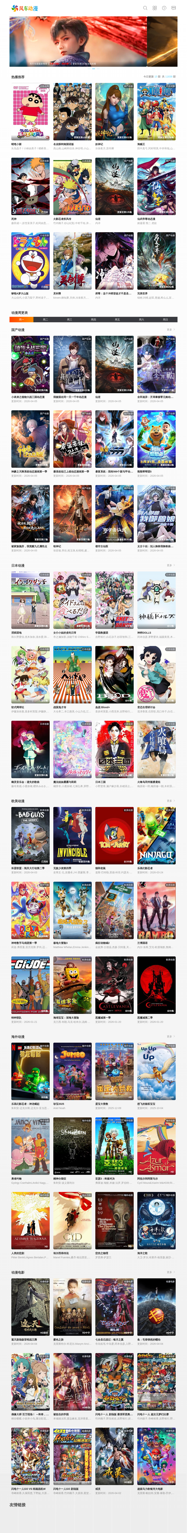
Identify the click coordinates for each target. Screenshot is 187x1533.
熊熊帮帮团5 (144, 471)
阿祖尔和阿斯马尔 (147, 1178)
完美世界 (142, 293)
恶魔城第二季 (145, 1017)
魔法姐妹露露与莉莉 (64, 782)
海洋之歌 (142, 1253)
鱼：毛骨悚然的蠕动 (148, 1339)
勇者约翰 (16, 1178)
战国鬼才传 (59, 707)
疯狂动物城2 (102, 942)
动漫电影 (17, 1272)
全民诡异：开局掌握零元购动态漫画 (157, 397)
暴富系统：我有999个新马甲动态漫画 (116, 471)
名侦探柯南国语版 (63, 144)
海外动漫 (17, 1037)
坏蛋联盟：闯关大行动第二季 (28, 868)
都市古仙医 (101, 546)
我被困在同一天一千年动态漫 (70, 397)
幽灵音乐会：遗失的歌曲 (25, 782)
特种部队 (16, 1017)
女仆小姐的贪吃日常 (64, 632)
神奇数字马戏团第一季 (24, 942)
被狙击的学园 (61, 1414)
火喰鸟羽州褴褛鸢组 (148, 782)
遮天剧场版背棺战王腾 (24, 1339)
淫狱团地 (16, 632)
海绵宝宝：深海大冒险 (66, 1017)
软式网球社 (17, 707)
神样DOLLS (144, 632)
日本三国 (100, 782)
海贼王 (141, 144)
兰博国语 (142, 942)
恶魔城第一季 (103, 1017)
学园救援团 (101, 632)
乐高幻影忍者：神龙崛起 (25, 1103)
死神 (13, 218)
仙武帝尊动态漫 (146, 218)
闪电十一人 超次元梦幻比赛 (153, 1414)
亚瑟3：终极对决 (105, 1178)
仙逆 (97, 218)
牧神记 (57, 546)
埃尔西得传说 (61, 1253)
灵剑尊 (57, 293)
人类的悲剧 (17, 1253)
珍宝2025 (58, 1103)
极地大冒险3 (60, 942)
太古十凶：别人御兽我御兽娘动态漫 (157, 546)
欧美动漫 (17, 801)
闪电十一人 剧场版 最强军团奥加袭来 (116, 1414)
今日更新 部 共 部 (160, 76)
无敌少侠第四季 (62, 868)
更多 (171, 329)
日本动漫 (17, 565)
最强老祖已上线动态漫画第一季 (71, 471)
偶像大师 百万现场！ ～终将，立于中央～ (35, 1414)
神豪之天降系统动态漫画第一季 (29, 471)
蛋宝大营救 (101, 1103)
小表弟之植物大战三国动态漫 (28, 397)
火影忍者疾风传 (62, 218)
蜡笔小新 (16, 144)
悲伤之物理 (101, 1253)
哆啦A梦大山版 (19, 293)
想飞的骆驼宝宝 (146, 1103)
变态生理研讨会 (146, 707)
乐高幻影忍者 (145, 868)
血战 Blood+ (102, 707)
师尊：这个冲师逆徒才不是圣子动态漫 (117, 293)
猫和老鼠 (100, 868)
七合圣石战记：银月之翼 (109, 1339)
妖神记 (99, 144)
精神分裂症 (59, 1178)
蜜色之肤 (58, 1339)
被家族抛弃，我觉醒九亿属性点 (29, 546)
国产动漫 (17, 330)
